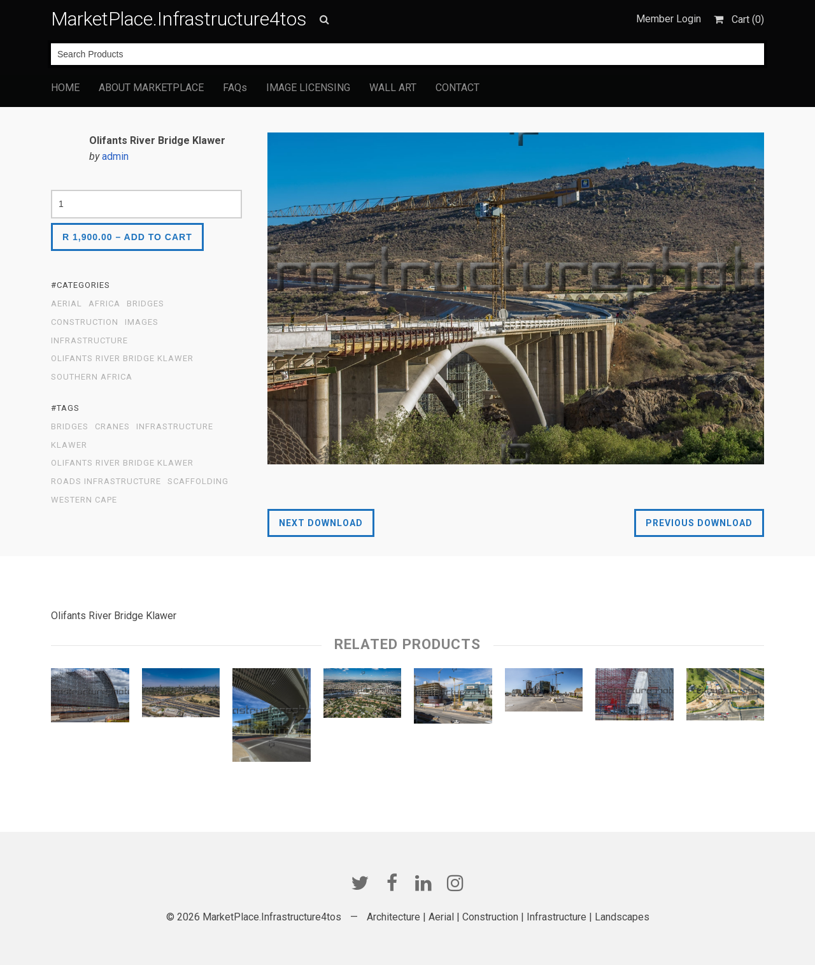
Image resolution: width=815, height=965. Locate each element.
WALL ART (392, 88)
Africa (104, 303)
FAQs (235, 88)
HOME (65, 88)
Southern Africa (91, 377)
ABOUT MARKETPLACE (151, 88)
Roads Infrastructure (106, 481)
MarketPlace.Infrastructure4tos (179, 19)
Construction (84, 322)
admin (115, 156)
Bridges (145, 303)
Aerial (66, 303)
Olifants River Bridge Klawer (122, 358)
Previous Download (699, 523)
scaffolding (198, 481)
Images (142, 322)
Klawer (69, 445)
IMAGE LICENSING (308, 88)
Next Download (321, 523)
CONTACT (457, 88)
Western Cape (84, 500)
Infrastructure (89, 340)
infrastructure (174, 426)
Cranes (112, 426)
